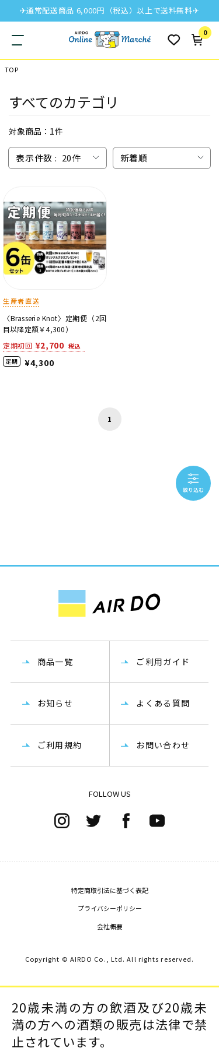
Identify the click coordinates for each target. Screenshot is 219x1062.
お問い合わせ (163, 745)
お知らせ (55, 703)
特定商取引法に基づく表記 (109, 890)
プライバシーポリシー (110, 908)
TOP (11, 69)
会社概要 (110, 926)
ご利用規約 (59, 745)
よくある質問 (163, 703)
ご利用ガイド (163, 661)
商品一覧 (55, 661)
